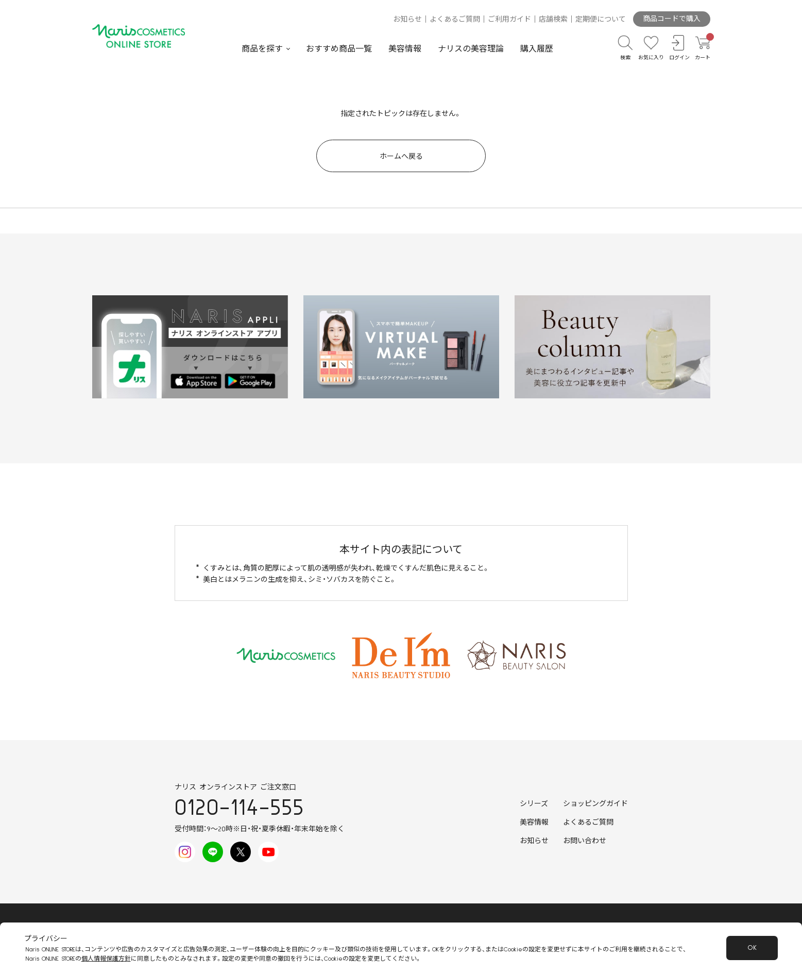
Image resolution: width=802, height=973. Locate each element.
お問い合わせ (584, 841)
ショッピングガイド (595, 804)
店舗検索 (553, 19)
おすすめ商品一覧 (339, 49)
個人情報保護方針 (106, 959)
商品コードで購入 (672, 19)
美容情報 (404, 49)
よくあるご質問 (455, 19)
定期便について (600, 19)
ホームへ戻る (401, 156)
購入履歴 (536, 49)
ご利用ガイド (509, 19)
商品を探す (262, 49)
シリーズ (534, 804)
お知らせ (407, 19)
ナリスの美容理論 (471, 49)
